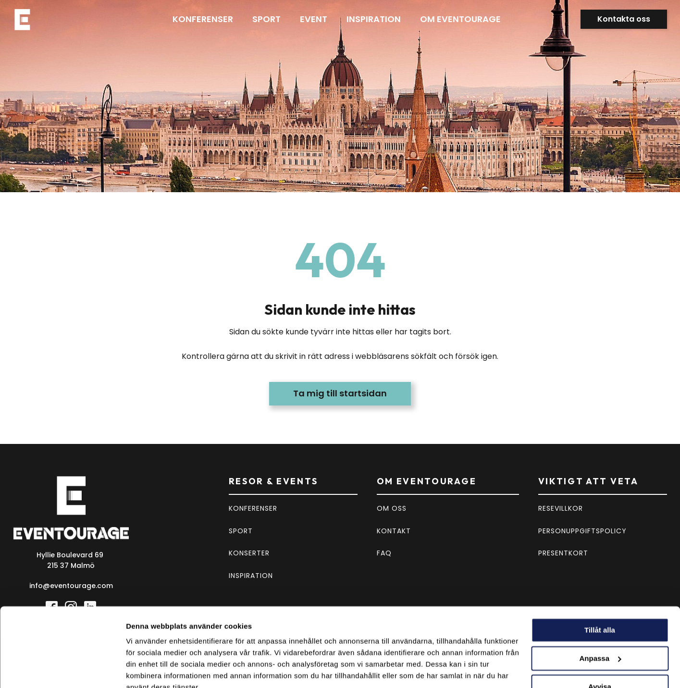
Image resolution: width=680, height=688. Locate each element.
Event (313, 19)
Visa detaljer (147, 669)
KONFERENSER (253, 508)
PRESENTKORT (563, 553)
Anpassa (600, 614)
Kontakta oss (623, 19)
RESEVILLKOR (560, 508)
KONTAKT (394, 531)
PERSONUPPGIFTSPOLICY (582, 531)
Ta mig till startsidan (340, 393)
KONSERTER (249, 553)
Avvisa (599, 642)
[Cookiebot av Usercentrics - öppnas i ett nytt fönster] (62, 669)
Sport (266, 19)
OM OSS (392, 508)
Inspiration (373, 19)
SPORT (241, 531)
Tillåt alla (599, 585)
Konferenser (203, 19)
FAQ (384, 553)
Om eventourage (460, 19)
